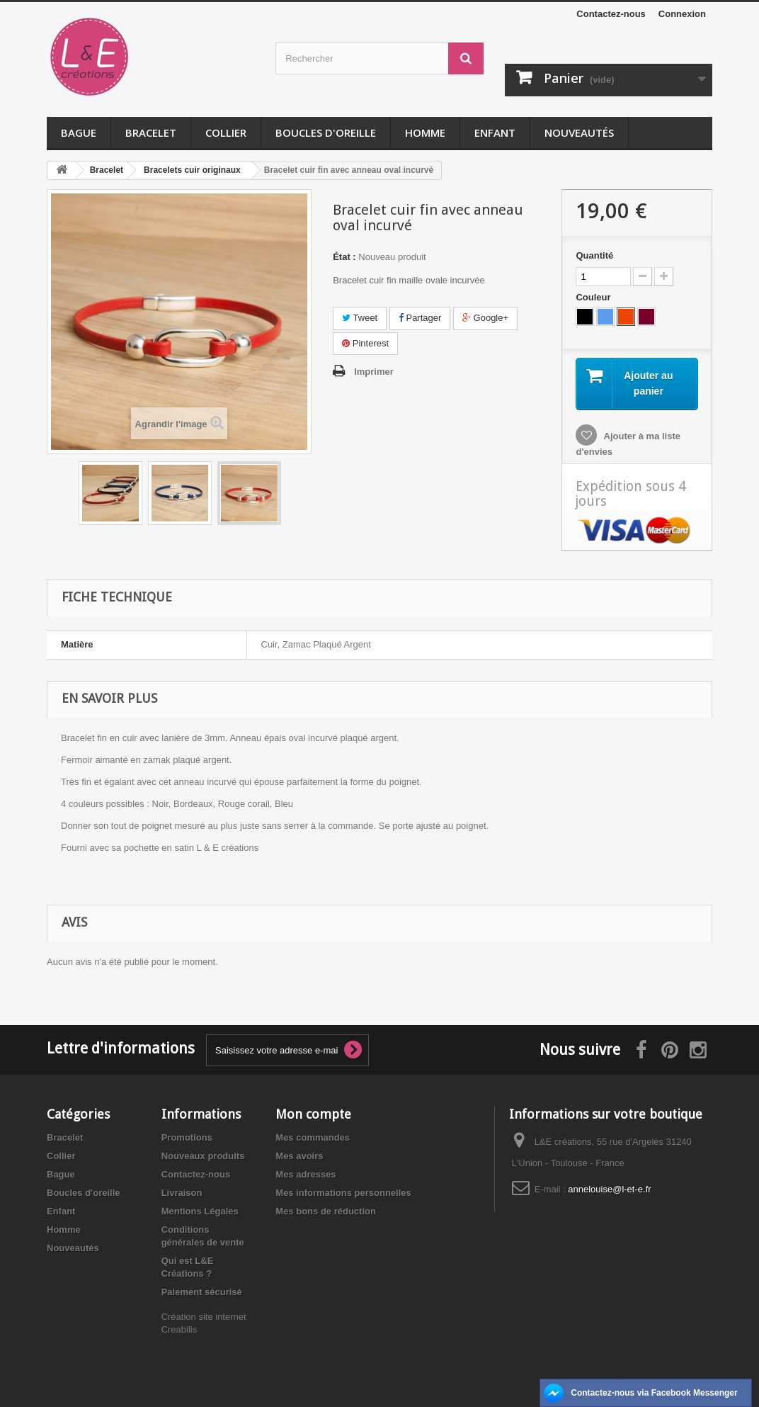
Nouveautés (579, 132)
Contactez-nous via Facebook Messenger (654, 1393)
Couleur (594, 297)
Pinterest (365, 343)
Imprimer (374, 371)
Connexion (682, 14)
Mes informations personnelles (343, 1192)
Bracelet (150, 132)
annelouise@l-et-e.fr (609, 1189)
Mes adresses (305, 1174)
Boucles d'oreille (325, 132)
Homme (425, 132)
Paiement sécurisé (201, 1292)
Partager (420, 317)
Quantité (594, 255)
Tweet (359, 317)
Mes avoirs (299, 1156)
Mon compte (313, 1114)
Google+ (485, 317)
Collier (225, 132)
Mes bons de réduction (325, 1211)
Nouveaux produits (203, 1156)
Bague (78, 132)
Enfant (494, 132)
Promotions (186, 1137)
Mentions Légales (200, 1211)
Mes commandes (312, 1137)
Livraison (181, 1192)
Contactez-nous (611, 14)
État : (344, 257)
